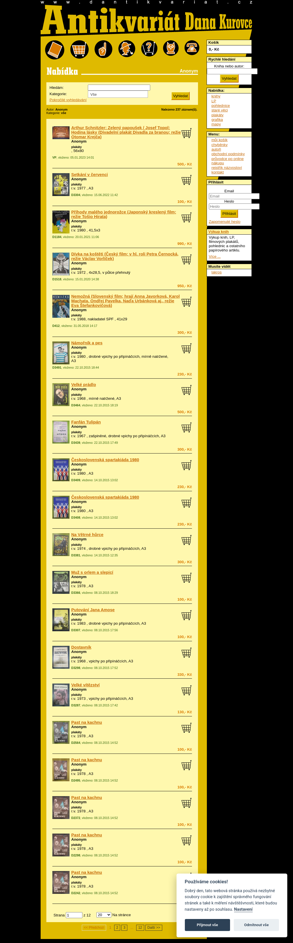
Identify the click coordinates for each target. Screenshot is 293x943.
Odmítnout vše (256, 925)
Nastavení (243, 909)
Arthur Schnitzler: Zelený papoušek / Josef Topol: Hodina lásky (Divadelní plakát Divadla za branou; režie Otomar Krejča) (126, 132)
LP (213, 101)
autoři (216, 149)
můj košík (219, 140)
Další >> (153, 928)
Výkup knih (218, 231)
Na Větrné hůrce (87, 534)
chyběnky (219, 145)
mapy (216, 124)
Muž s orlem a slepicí (92, 572)
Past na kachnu (86, 722)
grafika (217, 119)
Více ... (215, 256)
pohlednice (220, 105)
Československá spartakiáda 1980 (105, 459)
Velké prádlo (83, 384)
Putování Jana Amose (93, 610)
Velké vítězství (85, 685)
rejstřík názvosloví (226, 167)
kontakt (217, 172)
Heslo (229, 201)
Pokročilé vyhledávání (68, 100)
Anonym (78, 141)
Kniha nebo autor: (229, 66)
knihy (215, 96)
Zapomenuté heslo (224, 221)
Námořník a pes (86, 343)
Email (229, 191)
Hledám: (57, 87)
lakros (216, 272)
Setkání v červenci (89, 174)
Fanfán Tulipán (86, 422)
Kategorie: (58, 94)
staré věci (219, 110)
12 (140, 928)
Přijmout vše (207, 925)
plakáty (76, 147)
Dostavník (81, 647)
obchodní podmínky (228, 154)
